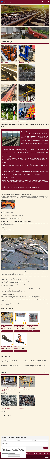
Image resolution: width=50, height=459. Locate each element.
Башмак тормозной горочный (7, 346)
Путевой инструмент (5, 62)
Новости (28, 453)
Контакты (46, 453)
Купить (7, 330)
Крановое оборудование (24, 62)
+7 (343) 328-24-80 (26, 2)
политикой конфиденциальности (8, 453)
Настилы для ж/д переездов (24, 82)
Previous (2, 15)
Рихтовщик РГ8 (17, 346)
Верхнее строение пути (6, 82)
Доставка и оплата (37, 453)
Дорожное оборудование (6, 121)
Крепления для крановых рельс (7, 101)
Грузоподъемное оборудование (25, 101)
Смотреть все (46, 372)
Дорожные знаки (22, 121)
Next (48, 15)
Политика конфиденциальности (27, 457)
